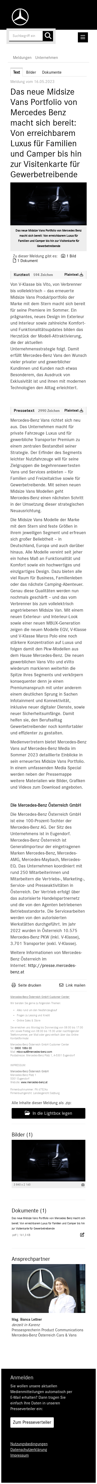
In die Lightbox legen (48, 1113)
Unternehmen (46, 58)
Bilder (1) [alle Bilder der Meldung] (22, 1134)
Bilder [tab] (31, 72)
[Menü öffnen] (83, 37)
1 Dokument (27, 261)
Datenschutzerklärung (28, 1450)
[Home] (19, 17)
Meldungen (22, 58)
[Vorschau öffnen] (48, 203)
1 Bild (71, 256)
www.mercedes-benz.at (34, 1082)
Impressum (19, 1455)
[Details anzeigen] (82, 1184)
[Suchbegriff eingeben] (31, 36)
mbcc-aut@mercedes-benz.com (34, 1051)
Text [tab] (16, 72)
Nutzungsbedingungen (29, 1444)
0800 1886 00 (23, 1048)
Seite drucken (29, 985)
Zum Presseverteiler (32, 1422)
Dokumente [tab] (52, 72)
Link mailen (75, 985)
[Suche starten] (48, 36)
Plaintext (73, 274)
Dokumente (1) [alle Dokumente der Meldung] (29, 1210)
